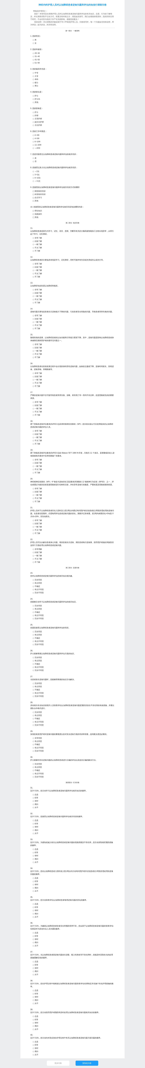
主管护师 (38, 119)
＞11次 (37, 181)
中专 (36, 73)
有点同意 (38, 583)
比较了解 (38, 241)
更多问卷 (58, 1063)
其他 (36, 102)
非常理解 (38, 549)
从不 (36, 807)
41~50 (37, 60)
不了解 (37, 251)
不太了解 (38, 248)
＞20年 (37, 148)
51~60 (37, 63)
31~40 (37, 56)
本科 (36, 79)
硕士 (36, 83)
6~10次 (38, 178)
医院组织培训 (40, 191)
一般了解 (38, 244)
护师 (36, 115)
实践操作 (38, 214)
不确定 (37, 586)
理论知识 (38, 211)
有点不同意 (39, 589)
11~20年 (38, 145)
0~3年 (37, 135)
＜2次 (37, 171)
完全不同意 (39, 593)
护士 (36, 96)
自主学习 (38, 198)
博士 (36, 86)
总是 (36, 795)
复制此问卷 (86, 1063)
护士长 (37, 99)
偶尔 (36, 804)
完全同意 (38, 580)
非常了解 (38, 238)
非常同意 (38, 738)
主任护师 (38, 125)
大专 (36, 76)
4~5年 (37, 138)
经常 (36, 798)
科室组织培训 (40, 194)
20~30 (37, 53)
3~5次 (37, 175)
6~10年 (38, 142)
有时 (36, 801)
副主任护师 (39, 122)
